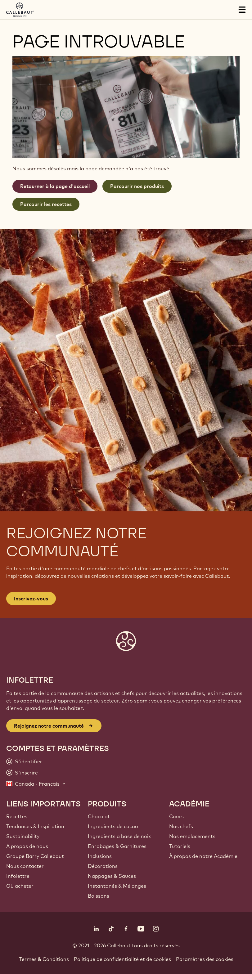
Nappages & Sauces (112, 876)
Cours (176, 816)
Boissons (98, 896)
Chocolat (99, 816)
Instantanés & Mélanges (117, 886)
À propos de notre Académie (203, 856)
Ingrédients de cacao (113, 826)
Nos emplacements (192, 836)
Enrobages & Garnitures (117, 846)
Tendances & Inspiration (35, 826)
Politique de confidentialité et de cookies (122, 959)
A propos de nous (27, 846)
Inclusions (100, 856)
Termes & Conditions (44, 959)
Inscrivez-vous (31, 598)
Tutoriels (179, 846)
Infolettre (17, 876)
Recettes (16, 816)
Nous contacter (25, 866)
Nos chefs (181, 826)
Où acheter (20, 886)
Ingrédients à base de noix (119, 836)
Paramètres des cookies (204, 959)
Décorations (103, 866)
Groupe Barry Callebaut (35, 856)
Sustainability (22, 836)
